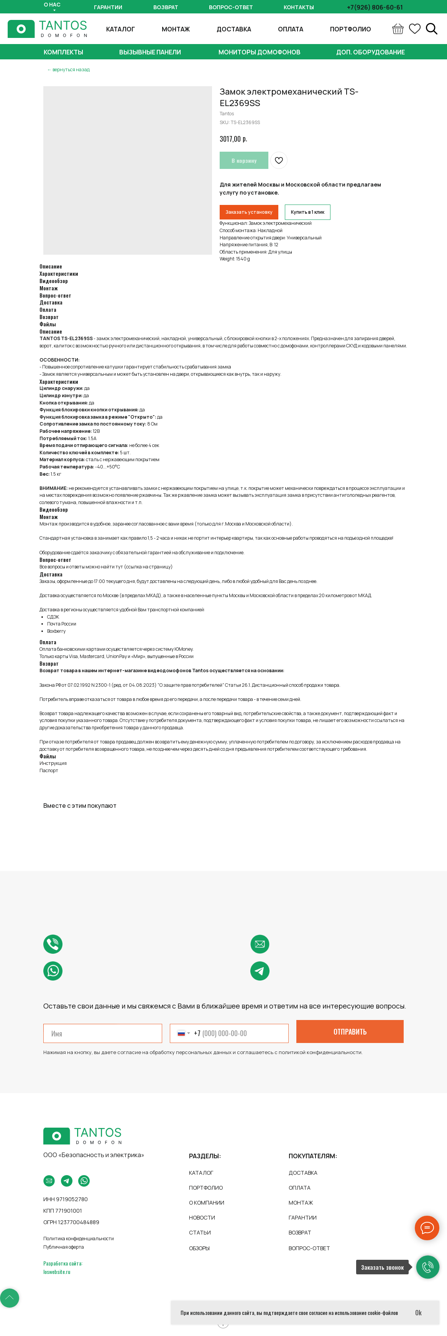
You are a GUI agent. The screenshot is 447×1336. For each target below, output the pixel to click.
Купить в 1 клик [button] (307, 212)
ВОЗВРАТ (300, 1232)
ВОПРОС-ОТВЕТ (309, 1248)
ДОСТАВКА (234, 29)
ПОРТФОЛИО (350, 29)
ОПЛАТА (290, 29)
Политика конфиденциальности (78, 1238)
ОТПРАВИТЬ (350, 1031)
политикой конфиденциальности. (321, 1052)
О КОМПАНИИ (206, 1202)
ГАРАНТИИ (303, 1217)
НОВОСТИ (202, 1217)
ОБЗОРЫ (199, 1248)
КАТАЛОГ (120, 29)
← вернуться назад (68, 69)
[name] (102, 1033)
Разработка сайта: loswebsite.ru (62, 1267)
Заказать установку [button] (249, 212)
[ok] (415, 28)
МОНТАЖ (176, 29)
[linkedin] (431, 28)
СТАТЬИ (200, 1232)
